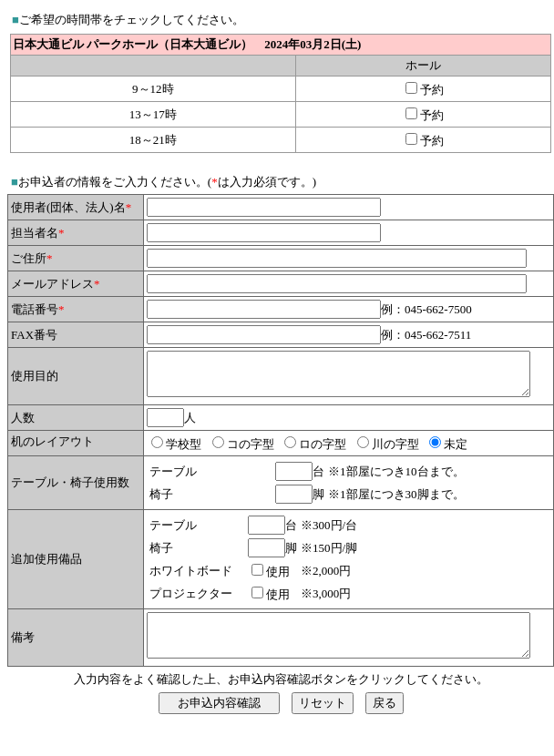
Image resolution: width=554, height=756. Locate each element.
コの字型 (218, 466)
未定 (423, 466)
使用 (245, 593)
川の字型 (363, 466)
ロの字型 (290, 466)
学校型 (151, 466)
